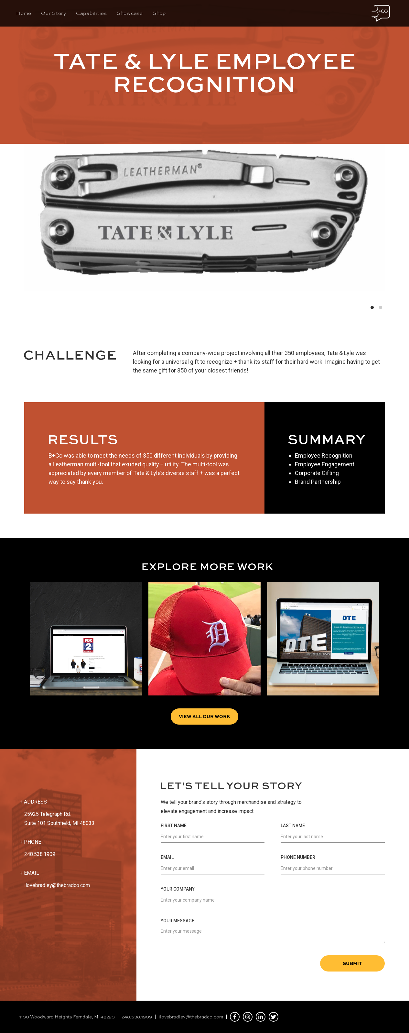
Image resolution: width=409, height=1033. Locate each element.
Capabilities (91, 13)
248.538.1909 (137, 1017)
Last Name (293, 825)
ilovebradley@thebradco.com (57, 885)
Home (23, 13)
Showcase (130, 13)
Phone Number (298, 857)
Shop (159, 13)
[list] (204, 209)
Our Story (53, 13)
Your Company (178, 889)
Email (167, 857)
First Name (174, 825)
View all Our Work (204, 716)
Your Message (177, 920)
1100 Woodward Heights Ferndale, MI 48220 (67, 1017)
